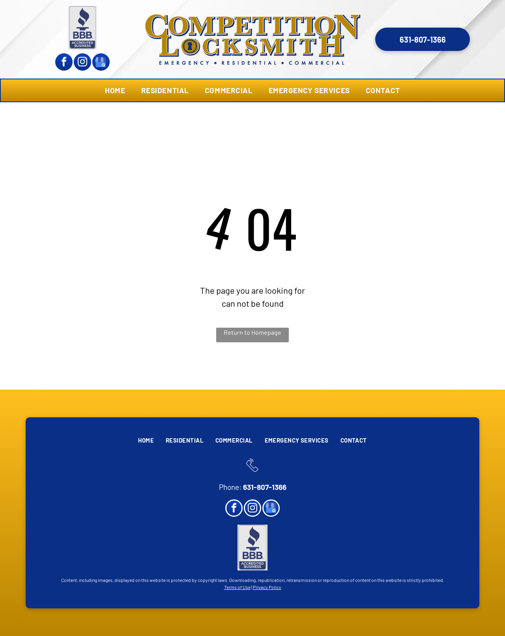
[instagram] (82, 63)
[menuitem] (115, 90)
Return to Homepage (252, 332)
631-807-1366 (264, 487)
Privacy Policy (267, 587)
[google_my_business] (101, 63)
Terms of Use (237, 587)
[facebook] (64, 63)
